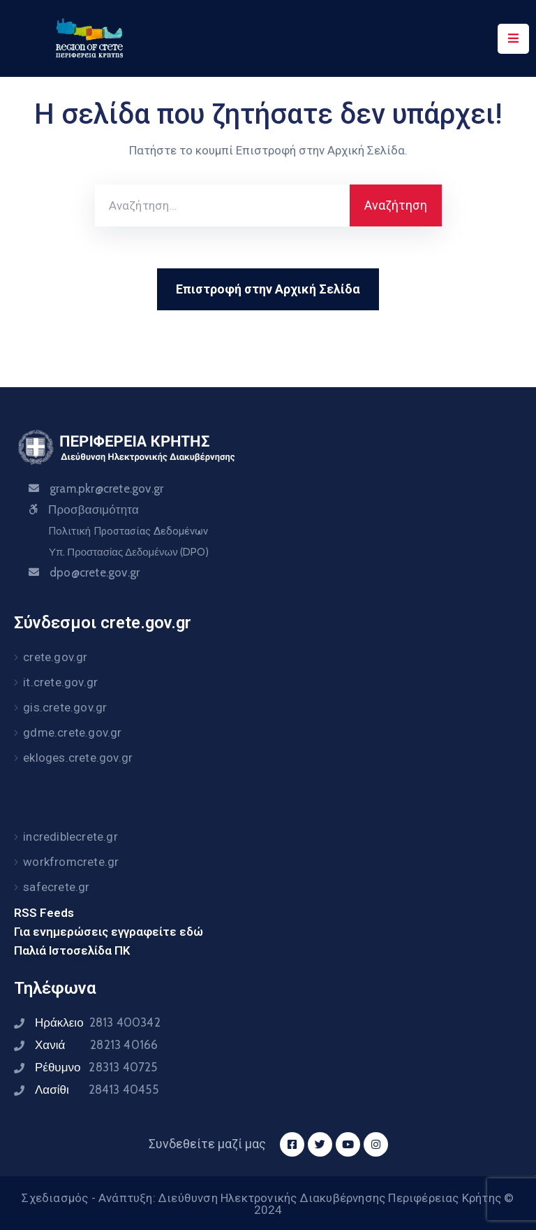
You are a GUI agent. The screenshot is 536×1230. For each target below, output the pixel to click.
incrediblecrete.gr (70, 837)
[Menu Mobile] (513, 39)
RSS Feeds (44, 913)
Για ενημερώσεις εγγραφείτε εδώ (108, 932)
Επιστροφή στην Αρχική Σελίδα (268, 289)
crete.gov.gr (55, 657)
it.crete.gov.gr (60, 682)
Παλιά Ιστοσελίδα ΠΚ (72, 950)
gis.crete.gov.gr (65, 707)
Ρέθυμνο (96, 1067)
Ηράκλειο (98, 1022)
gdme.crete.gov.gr (72, 732)
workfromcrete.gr (71, 862)
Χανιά (96, 1045)
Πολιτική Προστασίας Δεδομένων (128, 531)
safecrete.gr (56, 887)
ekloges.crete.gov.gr (78, 758)
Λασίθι (96, 1090)
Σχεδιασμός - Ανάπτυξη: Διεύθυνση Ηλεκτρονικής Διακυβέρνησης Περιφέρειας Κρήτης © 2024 (268, 1204)
